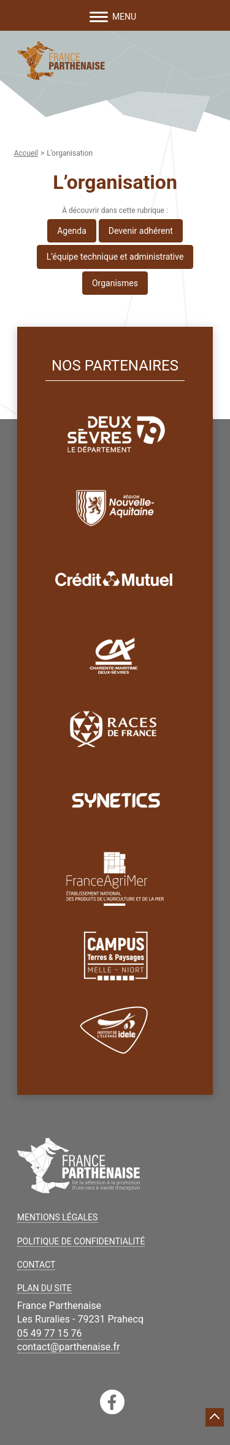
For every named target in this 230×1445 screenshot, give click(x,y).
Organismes (115, 283)
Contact (36, 1265)
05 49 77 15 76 (49, 1333)
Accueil (26, 153)
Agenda (71, 231)
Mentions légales (57, 1217)
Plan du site (44, 1288)
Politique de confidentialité (81, 1241)
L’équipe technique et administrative (115, 257)
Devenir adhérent (141, 231)
